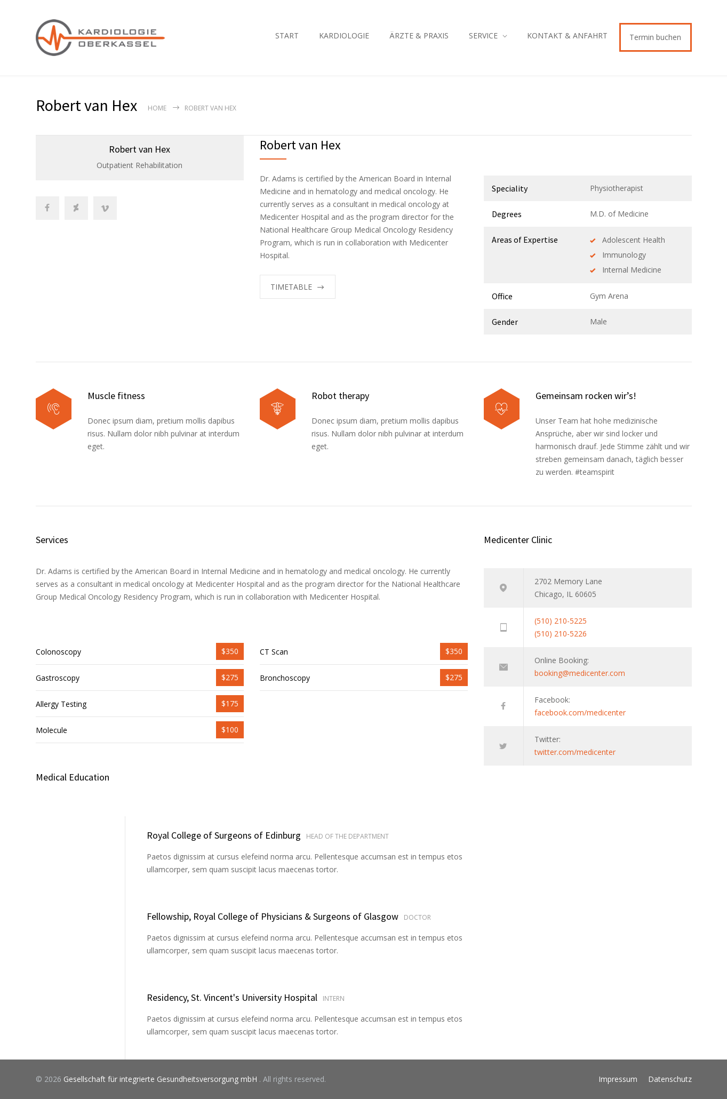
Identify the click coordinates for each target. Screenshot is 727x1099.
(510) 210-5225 (560, 621)
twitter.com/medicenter (575, 752)
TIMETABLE (291, 287)
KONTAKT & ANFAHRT (567, 35)
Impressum (617, 1079)
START (287, 35)
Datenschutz (670, 1079)
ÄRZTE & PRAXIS (419, 35)
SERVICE (483, 35)
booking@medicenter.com (579, 673)
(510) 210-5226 (560, 633)
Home (157, 108)
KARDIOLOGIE (344, 35)
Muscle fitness (116, 395)
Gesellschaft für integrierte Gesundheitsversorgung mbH (161, 1079)
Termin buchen (655, 37)
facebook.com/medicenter (580, 712)
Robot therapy (340, 395)
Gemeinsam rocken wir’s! (586, 395)
